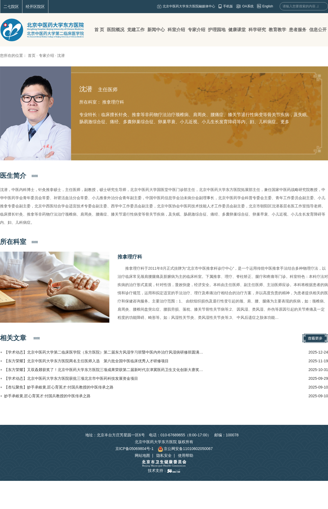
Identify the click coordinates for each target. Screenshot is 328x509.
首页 (32, 55)
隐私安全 (164, 455)
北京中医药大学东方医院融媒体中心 (189, 6)
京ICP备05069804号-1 (134, 448)
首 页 (99, 29)
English (267, 6)
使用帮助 (185, 455)
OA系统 (247, 6)
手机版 (228, 6)
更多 (284, 121)
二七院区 (11, 6)
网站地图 (142, 455)
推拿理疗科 (130, 257)
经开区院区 (35, 6)
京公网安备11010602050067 (185, 448)
